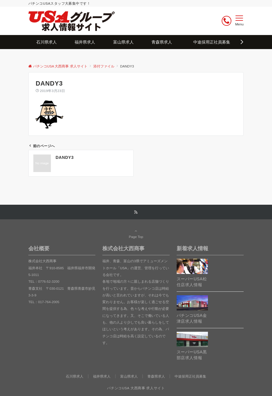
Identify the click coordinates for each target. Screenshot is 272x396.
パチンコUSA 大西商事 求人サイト (136, 388)
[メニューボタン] (239, 20)
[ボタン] (226, 21)
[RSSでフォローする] (136, 212)
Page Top (136, 234)
